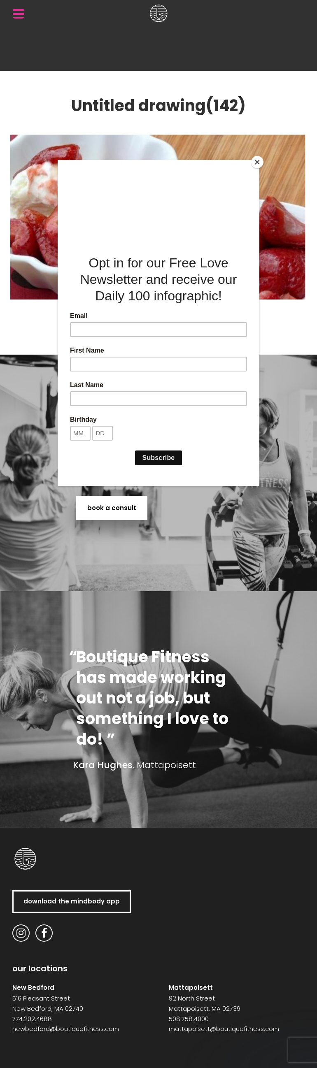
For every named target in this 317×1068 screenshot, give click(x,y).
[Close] (257, 162)
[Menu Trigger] (18, 14)
